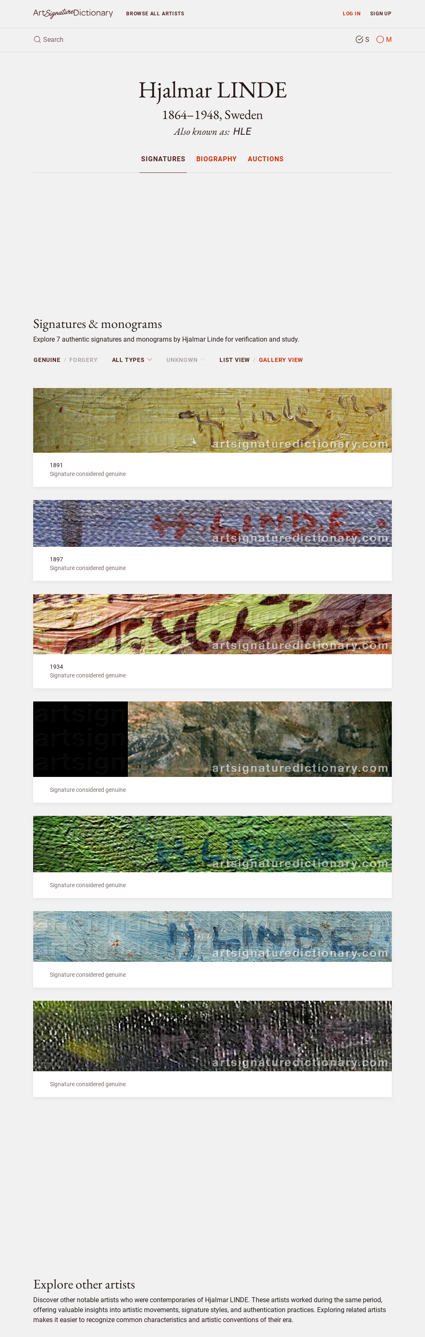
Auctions (266, 159)
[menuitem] (163, 159)
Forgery (83, 360)
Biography (216, 159)
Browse (155, 13)
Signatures (163, 159)
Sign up (381, 13)
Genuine (47, 360)
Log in (352, 13)
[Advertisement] (212, 238)
